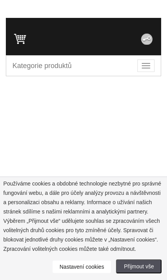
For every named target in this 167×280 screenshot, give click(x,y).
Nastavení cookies (82, 267)
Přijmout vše (139, 266)
